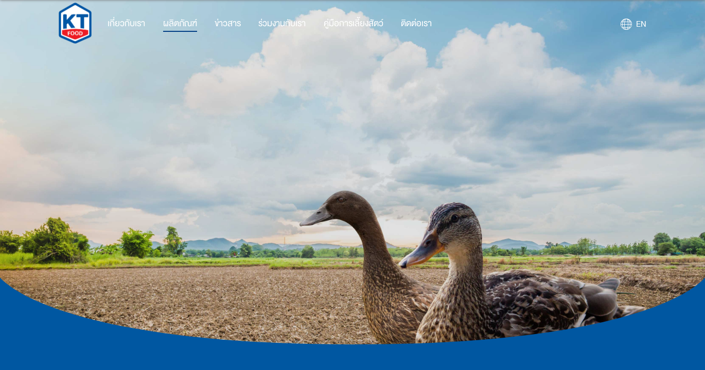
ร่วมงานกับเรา (282, 23)
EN (641, 24)
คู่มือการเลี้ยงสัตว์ (353, 23)
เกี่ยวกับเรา (126, 23)
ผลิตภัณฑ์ (180, 23)
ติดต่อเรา (416, 23)
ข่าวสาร (228, 23)
